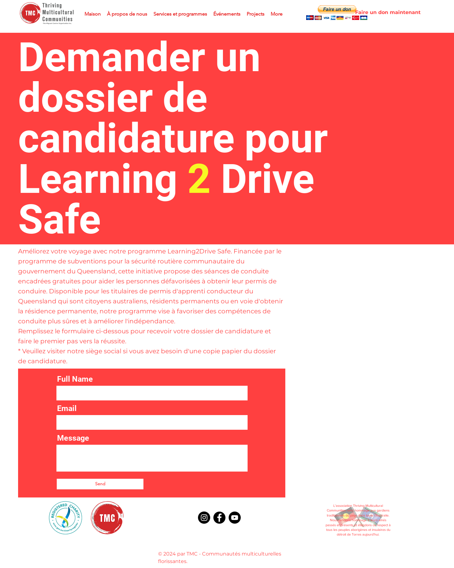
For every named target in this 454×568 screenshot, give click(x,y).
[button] (336, 12)
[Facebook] (219, 518)
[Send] (100, 484)
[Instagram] (204, 518)
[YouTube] (235, 518)
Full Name (75, 379)
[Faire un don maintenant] (388, 12)
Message (73, 438)
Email (67, 408)
